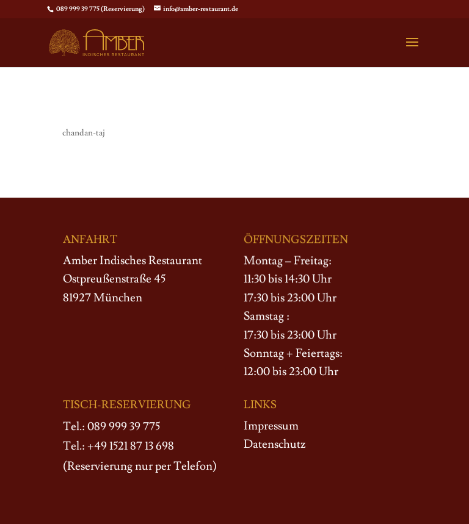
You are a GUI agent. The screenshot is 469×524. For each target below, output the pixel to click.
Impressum (271, 425)
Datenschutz (275, 444)
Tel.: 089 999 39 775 (111, 426)
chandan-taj (83, 132)
